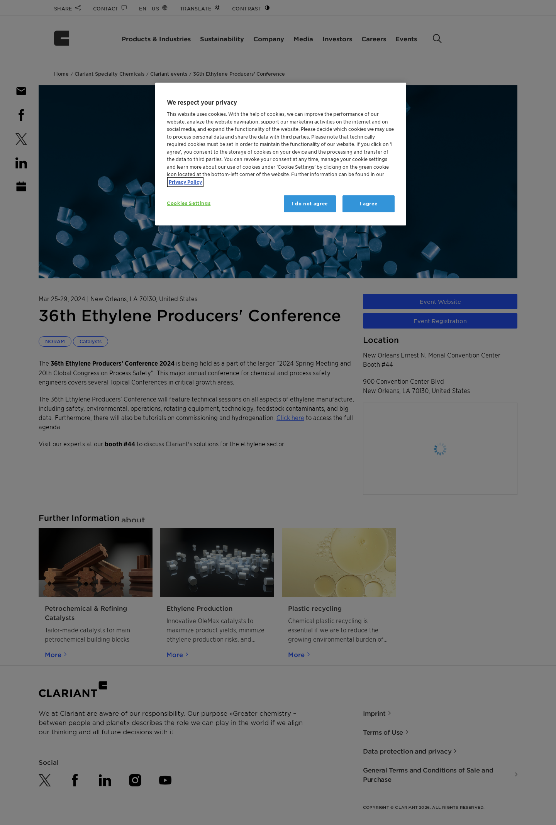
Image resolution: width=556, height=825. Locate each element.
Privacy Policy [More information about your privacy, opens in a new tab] (185, 182)
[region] (280, 154)
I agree (369, 203)
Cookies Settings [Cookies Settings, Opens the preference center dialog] (188, 203)
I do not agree (310, 203)
